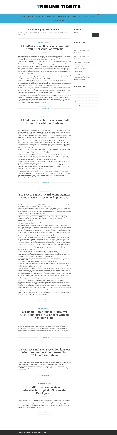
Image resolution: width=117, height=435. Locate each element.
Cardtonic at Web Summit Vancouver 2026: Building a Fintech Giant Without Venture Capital (44, 314)
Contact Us (39, 16)
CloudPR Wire (41, 42)
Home (23, 16)
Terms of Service (63, 16)
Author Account (58, 20)
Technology (77, 105)
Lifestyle (76, 102)
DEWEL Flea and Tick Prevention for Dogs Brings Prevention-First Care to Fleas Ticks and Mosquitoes (44, 352)
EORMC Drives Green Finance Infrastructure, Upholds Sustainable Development (44, 390)
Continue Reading (44, 108)
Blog (75, 93)
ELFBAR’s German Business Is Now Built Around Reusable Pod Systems (44, 47)
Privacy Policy (50, 16)
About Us (30, 16)
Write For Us (76, 16)
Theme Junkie (43, 432)
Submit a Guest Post (89, 16)
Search (76, 32)
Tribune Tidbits (29, 432)
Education (76, 99)
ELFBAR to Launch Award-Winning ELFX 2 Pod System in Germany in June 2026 (44, 196)
